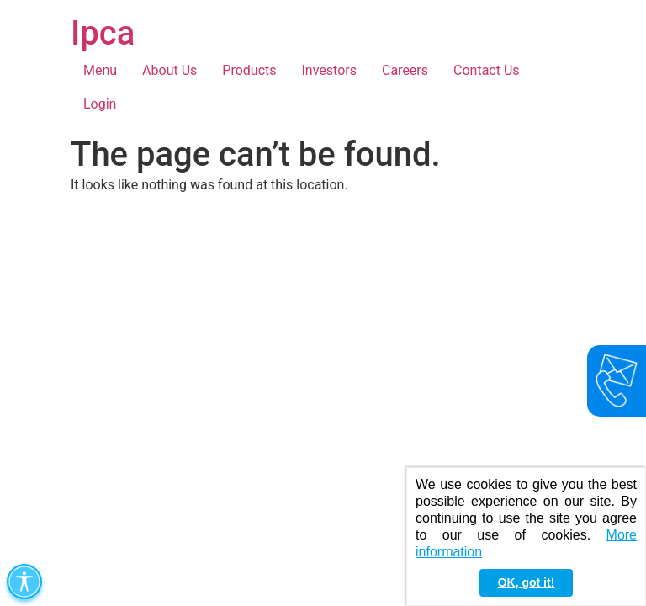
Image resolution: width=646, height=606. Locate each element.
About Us (169, 70)
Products (249, 70)
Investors (329, 70)
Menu (100, 70)
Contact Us (486, 70)
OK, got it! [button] (526, 582)
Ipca (103, 33)
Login (99, 104)
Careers (405, 70)
